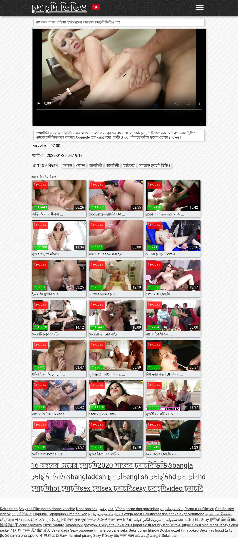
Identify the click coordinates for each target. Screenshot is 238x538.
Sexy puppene (82, 530)
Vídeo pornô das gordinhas (137, 509)
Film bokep (190, 530)
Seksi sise (200, 525)
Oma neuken (77, 514)
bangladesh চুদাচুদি (98, 477)
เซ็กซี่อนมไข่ (41, 530)
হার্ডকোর (129, 165)
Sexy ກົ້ (99, 535)
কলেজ (67, 165)
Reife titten (9, 509)
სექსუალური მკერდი (105, 514)
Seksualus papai (129, 525)
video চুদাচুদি (184, 488)
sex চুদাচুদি (116, 488)
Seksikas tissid (212, 530)
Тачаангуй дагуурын (83, 525)
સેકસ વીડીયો (25, 519)
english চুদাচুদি (147, 477)
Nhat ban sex (86, 509)
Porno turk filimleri (199, 509)
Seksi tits (169, 535)
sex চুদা (90, 488)
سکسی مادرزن (171, 509)
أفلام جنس (106, 509)
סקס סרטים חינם (22, 535)
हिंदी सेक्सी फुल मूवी (73, 519)
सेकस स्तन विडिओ (120, 519)
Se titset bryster (156, 525)
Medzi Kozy (219, 525)
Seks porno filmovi (144, 530)
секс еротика (30, 525)
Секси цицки (181, 525)
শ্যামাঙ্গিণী (95, 165)
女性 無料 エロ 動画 (51, 535)
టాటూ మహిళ (97, 519)
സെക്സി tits (189, 519)
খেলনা (80, 165)
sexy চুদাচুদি (149, 488)
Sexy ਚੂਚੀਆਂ (211, 519)
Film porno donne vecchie (54, 509)
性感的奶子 (9, 525)
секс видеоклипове (187, 514)
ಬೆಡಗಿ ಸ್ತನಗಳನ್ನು (48, 519)
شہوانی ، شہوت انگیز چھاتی (155, 519)
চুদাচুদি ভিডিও (59, 7)
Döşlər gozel (170, 530)
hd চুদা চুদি (183, 477)
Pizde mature (53, 525)
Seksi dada (60, 530)
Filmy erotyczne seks (111, 530)
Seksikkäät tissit (156, 514)
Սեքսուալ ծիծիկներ (50, 514)
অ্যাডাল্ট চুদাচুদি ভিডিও (154, 165)
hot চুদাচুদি (65, 488)
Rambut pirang (80, 535)
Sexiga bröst (132, 514)
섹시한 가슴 (21, 530)
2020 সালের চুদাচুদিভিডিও (135, 465)
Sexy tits (26, 509)
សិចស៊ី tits (228, 519)
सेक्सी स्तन (127, 535)
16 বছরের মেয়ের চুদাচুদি (64, 465)
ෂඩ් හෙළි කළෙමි (148, 535)
